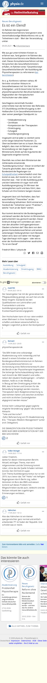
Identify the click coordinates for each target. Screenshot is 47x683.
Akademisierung (10, 269)
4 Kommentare (23, 46)
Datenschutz (26, 641)
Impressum (15, 641)
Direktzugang (27, 269)
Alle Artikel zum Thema (23, 626)
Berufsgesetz (9, 273)
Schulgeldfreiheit (10, 174)
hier (42, 544)
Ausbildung (8, 265)
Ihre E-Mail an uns (31, 643)
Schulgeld (21, 265)
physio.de (12, 4)
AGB (34, 641)
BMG (39, 269)
